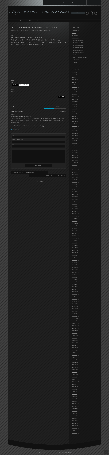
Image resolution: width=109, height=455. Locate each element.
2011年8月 (74, 279)
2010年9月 (74, 301)
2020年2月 (74, 140)
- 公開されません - (18, 139)
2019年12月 (74, 145)
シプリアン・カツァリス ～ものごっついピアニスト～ (40, 11)
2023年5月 (74, 94)
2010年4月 (74, 313)
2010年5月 (74, 311)
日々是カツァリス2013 (78, 52)
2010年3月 (74, 316)
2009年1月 (74, 350)
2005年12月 (74, 428)
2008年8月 (74, 362)
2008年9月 (74, 359)
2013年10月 (74, 238)
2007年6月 (74, 394)
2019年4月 (74, 162)
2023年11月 (74, 84)
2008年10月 (74, 357)
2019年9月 (74, 150)
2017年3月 (74, 184)
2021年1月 (74, 123)
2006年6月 (74, 415)
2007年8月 (74, 389)
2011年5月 (74, 286)
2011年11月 (74, 272)
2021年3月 (74, 118)
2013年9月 (74, 240)
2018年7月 (74, 172)
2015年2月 (74, 211)
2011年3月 (74, 289)
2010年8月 (74, 303)
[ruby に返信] (62, 111)
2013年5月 (74, 247)
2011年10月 (74, 274)
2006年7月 (74, 413)
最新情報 (74, 30)
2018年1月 (74, 179)
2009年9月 (74, 330)
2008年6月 (74, 364)
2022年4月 (74, 104)
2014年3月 (74, 225)
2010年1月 (74, 320)
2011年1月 (74, 291)
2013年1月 (74, 255)
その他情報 (74, 59)
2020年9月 (74, 130)
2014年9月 (74, 218)
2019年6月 (74, 157)
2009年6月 (74, 337)
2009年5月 (74, 340)
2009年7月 (74, 335)
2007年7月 (74, 391)
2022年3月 (74, 106)
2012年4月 (74, 267)
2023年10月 (74, 87)
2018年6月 (74, 174)
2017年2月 (74, 186)
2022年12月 (74, 96)
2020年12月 (74, 126)
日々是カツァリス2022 (78, 42)
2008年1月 (74, 376)
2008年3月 (74, 372)
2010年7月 (74, 306)
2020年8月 (74, 133)
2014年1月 (74, 230)
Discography (72, 2)
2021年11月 (74, 111)
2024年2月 (74, 79)
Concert (81, 2)
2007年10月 (74, 384)
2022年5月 (74, 101)
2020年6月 (74, 138)
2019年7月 (74, 155)
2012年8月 (74, 264)
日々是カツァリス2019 (78, 45)
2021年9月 (74, 113)
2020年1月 (74, 143)
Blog (53, 2)
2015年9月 (74, 203)
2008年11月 (74, 355)
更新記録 (74, 33)
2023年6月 (74, 91)
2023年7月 (74, 89)
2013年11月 (74, 235)
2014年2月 (74, 228)
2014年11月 (74, 213)
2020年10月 (74, 128)
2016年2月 (74, 196)
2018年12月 (74, 167)
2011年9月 (74, 277)
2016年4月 (74, 194)
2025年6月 (74, 74)
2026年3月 (74, 72)
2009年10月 (74, 328)
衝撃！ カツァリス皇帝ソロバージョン (54, 172)
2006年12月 (74, 403)
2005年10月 (74, 433)
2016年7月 (74, 191)
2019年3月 (74, 165)
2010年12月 (74, 294)
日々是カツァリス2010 (78, 54)
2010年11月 (74, 296)
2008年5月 (74, 367)
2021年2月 (74, 121)
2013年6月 (74, 245)
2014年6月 (74, 221)
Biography (61, 2)
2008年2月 (74, 374)
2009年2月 (74, 347)
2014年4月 (74, 223)
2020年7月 (74, 135)
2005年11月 (74, 430)
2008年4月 (74, 369)
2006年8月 (74, 411)
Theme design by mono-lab (67, 452)
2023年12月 (74, 82)
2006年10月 (74, 406)
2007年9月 (74, 386)
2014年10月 (74, 216)
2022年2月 (74, 108)
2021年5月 (74, 116)
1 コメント (45, 106)
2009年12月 (74, 323)
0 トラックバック (59, 106)
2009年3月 (74, 345)
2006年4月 (74, 418)
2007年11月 (74, 381)
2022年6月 (74, 99)
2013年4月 (74, 250)
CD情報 (74, 35)
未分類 (73, 62)
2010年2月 (74, 318)
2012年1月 (74, 269)
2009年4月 (74, 342)
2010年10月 (74, 299)
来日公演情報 (34, 30)
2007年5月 (74, 396)
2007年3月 (74, 398)
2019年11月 (74, 147)
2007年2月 (74, 401)
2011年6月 (74, 284)
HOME (45, 2)
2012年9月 (74, 262)
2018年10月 (74, 169)
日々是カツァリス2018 (78, 47)
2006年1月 (74, 425)
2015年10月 (74, 201)
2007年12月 (74, 379)
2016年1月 (74, 199)
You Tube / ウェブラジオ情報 (44, 30)
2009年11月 (74, 325)
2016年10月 (74, 189)
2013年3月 (74, 252)
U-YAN (20, 30)
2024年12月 (74, 77)
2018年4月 (74, 177)
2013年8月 (74, 242)
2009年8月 (74, 333)
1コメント (27, 30)
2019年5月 (74, 160)
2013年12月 (74, 233)
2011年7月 (74, 281)
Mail (97, 2)
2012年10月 (74, 260)
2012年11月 (74, 257)
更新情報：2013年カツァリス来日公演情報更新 (24, 172)
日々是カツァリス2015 (78, 50)
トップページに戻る (39, 178)
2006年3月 (74, 420)
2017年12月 (74, 182)
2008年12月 (74, 352)
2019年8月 (74, 152)
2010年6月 (74, 308)
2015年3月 (74, 208)
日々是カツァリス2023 (78, 40)
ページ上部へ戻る (106, 452)
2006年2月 (74, 423)
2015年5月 (74, 206)
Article (89, 2)
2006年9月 (74, 408)
